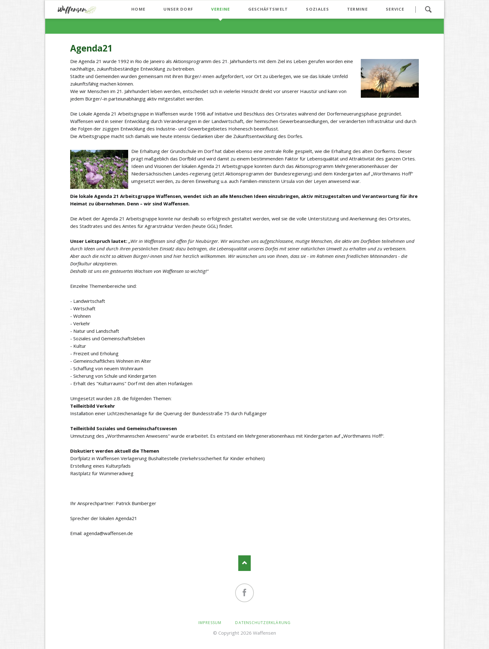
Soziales (317, 9)
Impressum (210, 622)
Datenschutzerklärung (263, 622)
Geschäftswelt (268, 9)
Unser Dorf (178, 9)
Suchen (428, 9)
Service (395, 9)
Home (138, 9)
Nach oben (244, 563)
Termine (357, 9)
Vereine (220, 9)
